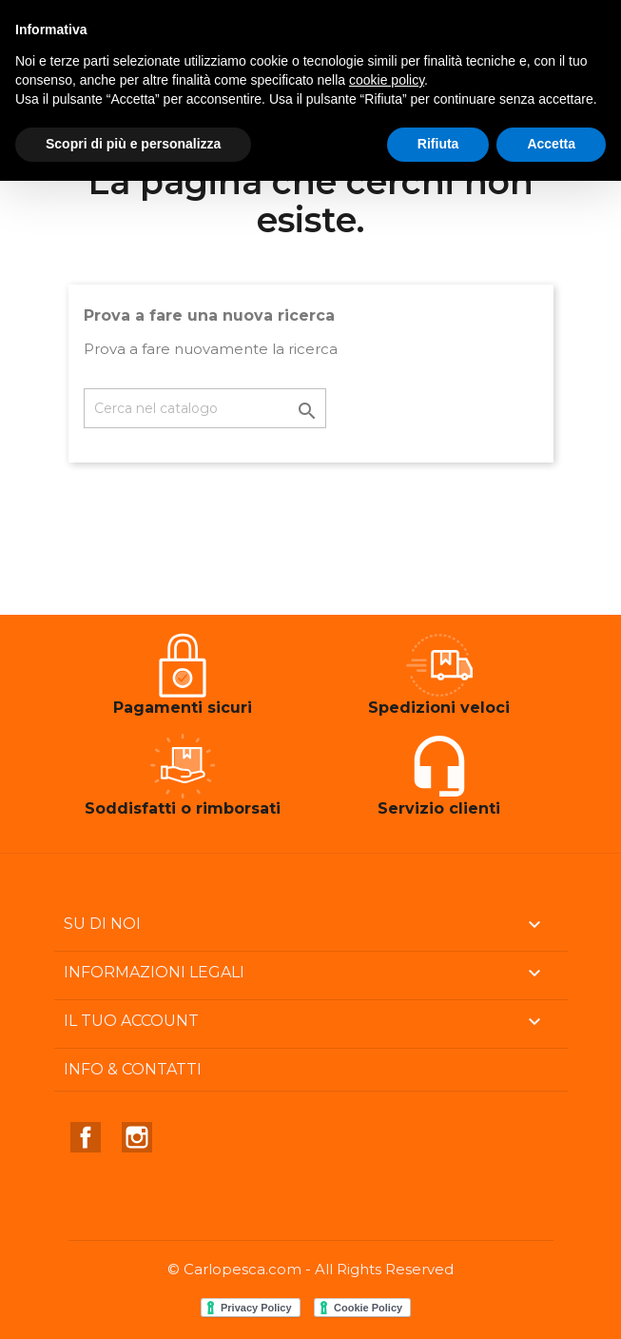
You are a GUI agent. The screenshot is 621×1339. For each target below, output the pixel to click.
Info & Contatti (133, 1069)
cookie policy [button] (386, 80)
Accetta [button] (551, 143)
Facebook (85, 1137)
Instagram (137, 1137)
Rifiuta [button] (438, 143)
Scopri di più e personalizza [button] (133, 143)
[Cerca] (205, 408)
